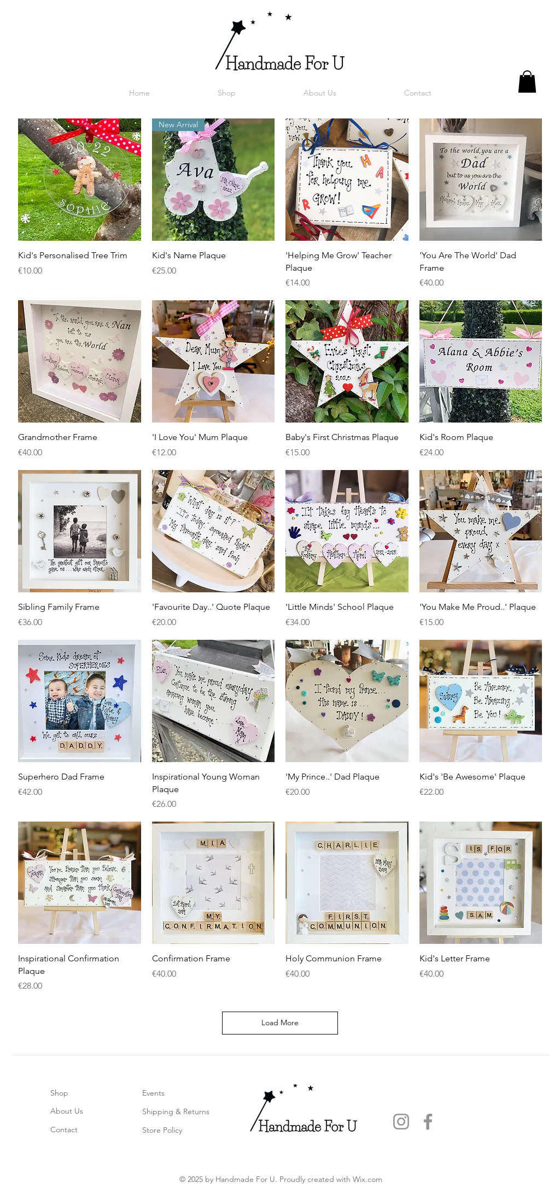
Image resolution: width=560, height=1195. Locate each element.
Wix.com (367, 1179)
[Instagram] (401, 1121)
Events (153, 1093)
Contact (64, 1129)
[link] (527, 81)
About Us (66, 1111)
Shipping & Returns (175, 1111)
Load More (280, 1022)
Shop (59, 1093)
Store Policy (162, 1130)
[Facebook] (428, 1121)
